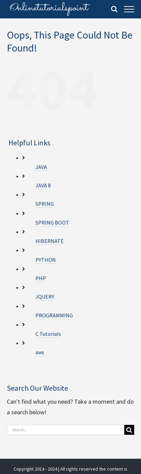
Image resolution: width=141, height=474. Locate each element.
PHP (40, 278)
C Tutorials (48, 333)
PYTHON (45, 259)
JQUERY (44, 296)
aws (39, 352)
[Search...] (65, 430)
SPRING (44, 203)
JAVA (41, 166)
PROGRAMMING (54, 315)
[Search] (129, 430)
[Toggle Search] (114, 8)
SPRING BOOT (52, 222)
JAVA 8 (43, 185)
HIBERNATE (49, 241)
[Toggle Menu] (129, 9)
